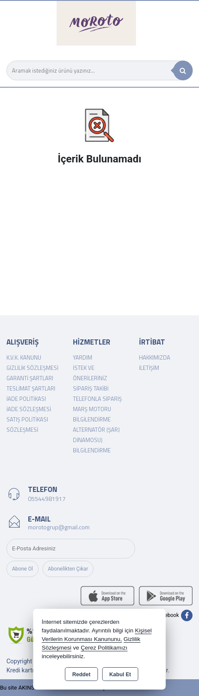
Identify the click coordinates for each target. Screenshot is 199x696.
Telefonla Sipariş (97, 398)
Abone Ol (22, 569)
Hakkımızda (154, 357)
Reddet (81, 675)
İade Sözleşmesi (28, 409)
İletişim (149, 367)
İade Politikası (26, 398)
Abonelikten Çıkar (68, 569)
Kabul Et (120, 675)
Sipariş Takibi (91, 388)
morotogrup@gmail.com (59, 526)
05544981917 (47, 498)
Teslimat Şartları (30, 388)
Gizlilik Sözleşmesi (32, 367)
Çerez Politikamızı (104, 647)
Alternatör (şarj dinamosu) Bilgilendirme (96, 440)
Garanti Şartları (29, 378)
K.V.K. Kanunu (23, 357)
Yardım (82, 357)
